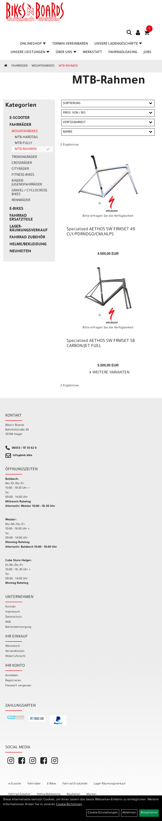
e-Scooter (19, 118)
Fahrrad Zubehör (27, 238)
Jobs (147, 52)
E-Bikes (16, 209)
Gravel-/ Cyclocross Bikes (29, 192)
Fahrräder (19, 66)
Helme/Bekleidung (27, 245)
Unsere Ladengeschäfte (118, 44)
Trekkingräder (24, 157)
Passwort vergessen (18, 685)
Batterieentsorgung (18, 627)
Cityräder (20, 169)
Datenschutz (13, 617)
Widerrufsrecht (15, 656)
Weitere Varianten (110, 373)
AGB (8, 622)
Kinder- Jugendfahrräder (27, 183)
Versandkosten (14, 651)
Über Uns (66, 52)
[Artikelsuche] (129, 34)
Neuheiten (20, 251)
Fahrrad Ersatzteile (21, 218)
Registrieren (13, 680)
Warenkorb (12, 646)
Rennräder (21, 200)
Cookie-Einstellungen (103, 813)
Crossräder (22, 163)
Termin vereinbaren (70, 44)
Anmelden (11, 675)
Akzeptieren (149, 813)
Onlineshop (33, 44)
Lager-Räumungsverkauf (28, 229)
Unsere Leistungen (30, 52)
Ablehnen (129, 813)
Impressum (12, 612)
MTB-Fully (23, 143)
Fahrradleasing (122, 52)
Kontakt (10, 607)
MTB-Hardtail (26, 137)
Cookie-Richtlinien (69, 804)
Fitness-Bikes (23, 175)
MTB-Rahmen (68, 66)
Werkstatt (92, 52)
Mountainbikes (43, 66)
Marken (91, 794)
